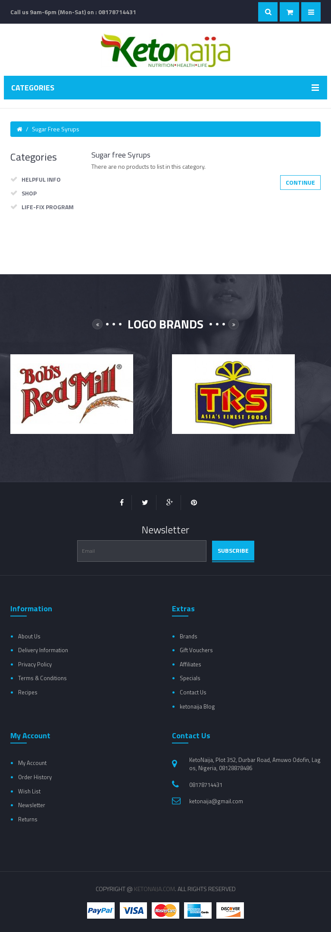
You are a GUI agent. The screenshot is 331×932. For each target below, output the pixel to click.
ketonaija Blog (197, 706)
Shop (29, 193)
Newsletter (31, 805)
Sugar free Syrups (55, 128)
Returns (27, 819)
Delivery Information (43, 650)
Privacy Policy (35, 664)
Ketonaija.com (154, 888)
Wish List (29, 791)
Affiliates (190, 664)
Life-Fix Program (48, 206)
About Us (29, 636)
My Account (32, 763)
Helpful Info (41, 179)
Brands (188, 636)
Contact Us (193, 692)
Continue (300, 182)
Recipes (27, 692)
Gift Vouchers (196, 650)
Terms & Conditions (42, 678)
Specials (190, 678)
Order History (35, 777)
